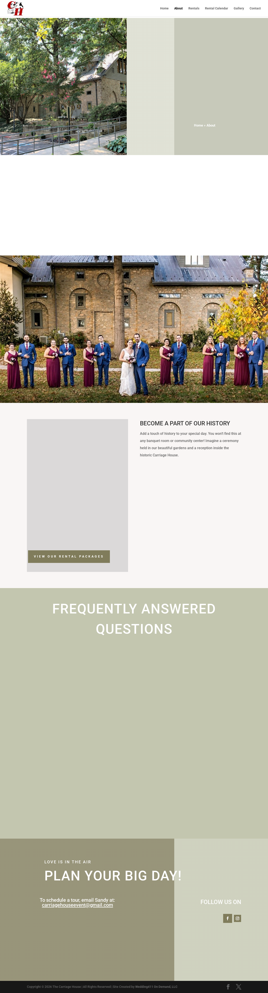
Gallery (239, 8)
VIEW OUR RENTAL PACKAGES (69, 556)
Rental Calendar (216, 8)
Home (164, 8)
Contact (255, 8)
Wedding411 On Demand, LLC (156, 987)
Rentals (193, 8)
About (178, 8)
